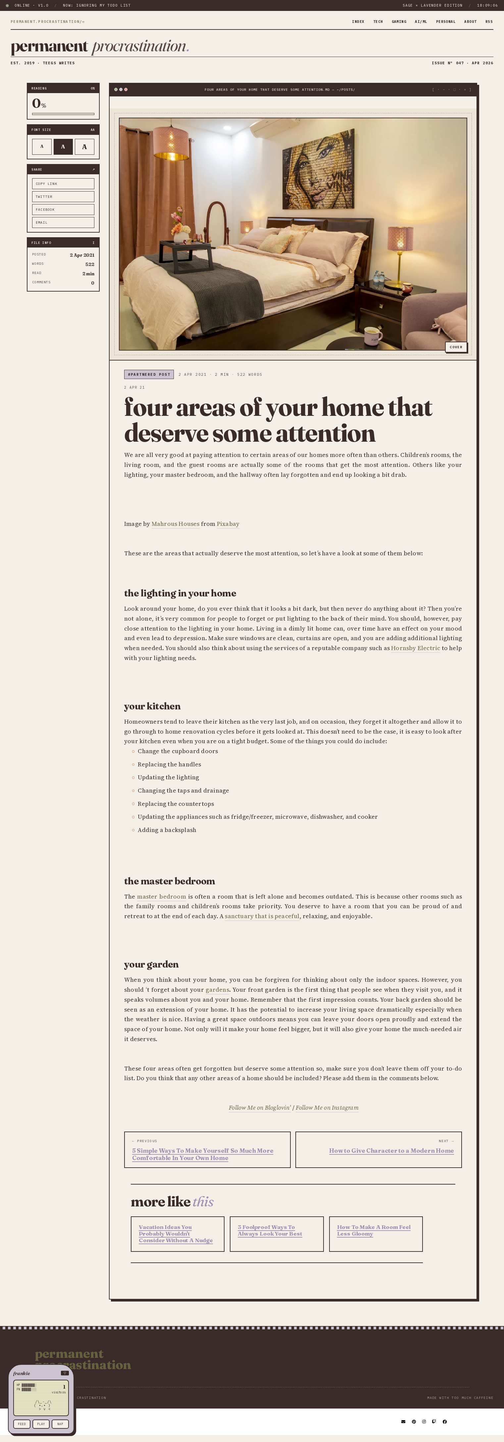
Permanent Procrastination (83, 1366)
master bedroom (161, 903)
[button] (41, 1373)
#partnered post (149, 381)
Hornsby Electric (415, 654)
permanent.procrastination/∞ (48, 22)
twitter (44, 203)
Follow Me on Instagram (327, 1114)
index (346, 21)
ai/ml (415, 21)
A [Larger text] (84, 153)
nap (60, 1424)
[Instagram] (424, 1428)
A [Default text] (63, 153)
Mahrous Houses (176, 530)
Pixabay (228, 530)
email (42, 229)
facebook (45, 216)
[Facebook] (445, 1428)
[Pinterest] (414, 1428)
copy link (46, 190)
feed (22, 1424)
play (41, 1424)
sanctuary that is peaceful (262, 922)
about (469, 21)
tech (367, 21)
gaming (390, 21)
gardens (217, 996)
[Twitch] (434, 1428)
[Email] (403, 1428)
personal (441, 21)
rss (488, 21)
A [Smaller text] (41, 153)
